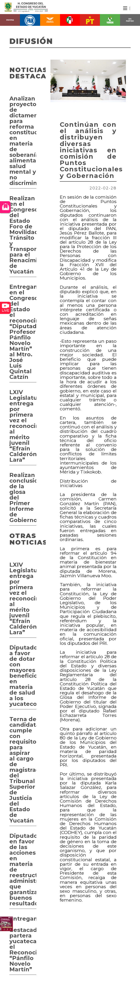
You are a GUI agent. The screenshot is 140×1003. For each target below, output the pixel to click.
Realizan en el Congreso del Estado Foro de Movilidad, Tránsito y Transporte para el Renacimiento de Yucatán (22, 235)
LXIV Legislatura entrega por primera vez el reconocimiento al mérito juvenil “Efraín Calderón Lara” (22, 426)
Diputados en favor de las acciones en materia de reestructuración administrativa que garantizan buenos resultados (22, 869)
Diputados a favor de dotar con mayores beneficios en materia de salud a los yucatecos (22, 675)
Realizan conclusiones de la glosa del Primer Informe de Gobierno (22, 497)
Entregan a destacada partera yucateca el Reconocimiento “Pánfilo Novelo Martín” (22, 944)
